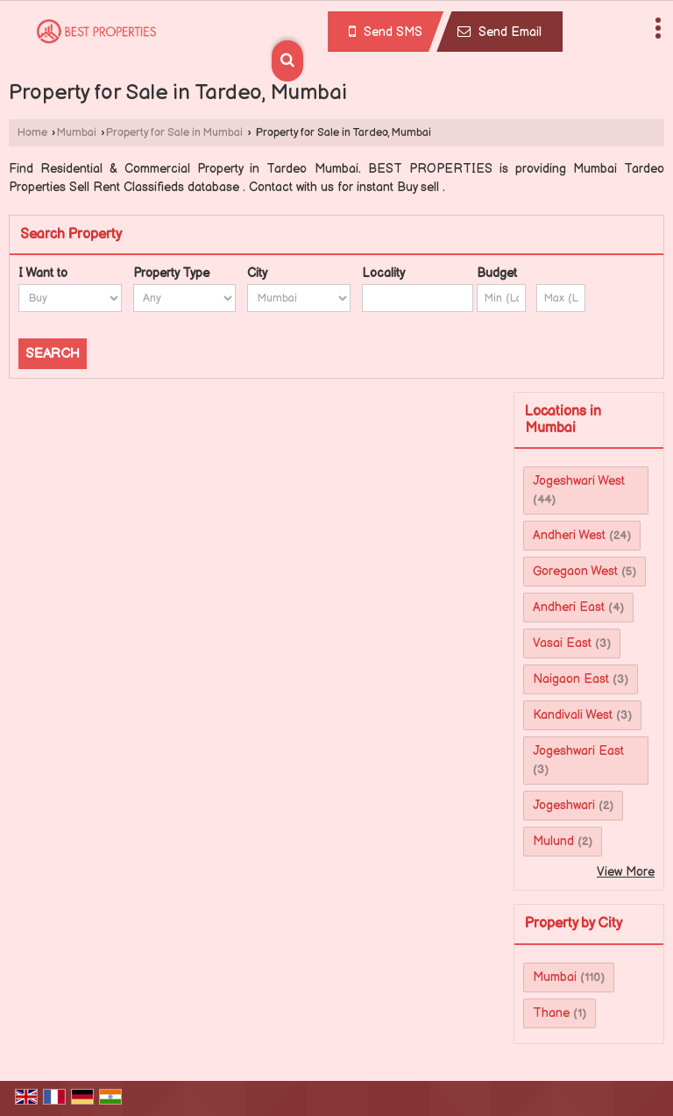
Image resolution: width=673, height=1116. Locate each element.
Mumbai (76, 132)
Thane (551, 1013)
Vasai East (562, 643)
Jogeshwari (564, 805)
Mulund (553, 841)
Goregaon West (575, 571)
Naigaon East (571, 679)
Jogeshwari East (578, 750)
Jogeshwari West (579, 480)
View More (626, 871)
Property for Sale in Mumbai (174, 132)
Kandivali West (573, 714)
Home (32, 132)
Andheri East (569, 607)
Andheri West (569, 535)
